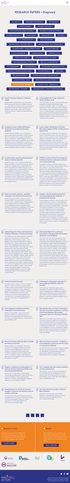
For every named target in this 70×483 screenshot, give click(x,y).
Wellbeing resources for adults (24, 62)
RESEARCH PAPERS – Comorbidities (47, 84)
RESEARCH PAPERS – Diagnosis (22, 84)
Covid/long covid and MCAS (34, 22)
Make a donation (51, 445)
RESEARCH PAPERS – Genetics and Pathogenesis (48, 89)
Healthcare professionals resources (22, 31)
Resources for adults (14, 35)
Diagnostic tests (54, 53)
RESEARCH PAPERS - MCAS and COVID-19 (20, 44)
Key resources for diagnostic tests (53, 66)
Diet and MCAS (53, 22)
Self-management (12, 66)
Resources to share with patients (50, 31)
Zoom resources (47, 35)
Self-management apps (26, 39)
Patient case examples (22, 57)
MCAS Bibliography (44, 71)
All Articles (16, 22)
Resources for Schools (45, 26)
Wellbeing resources (20, 75)
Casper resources (30, 66)
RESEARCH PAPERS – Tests (22, 80)
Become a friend (9, 443)
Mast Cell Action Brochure (49, 62)
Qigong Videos (31, 35)
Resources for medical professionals (20, 71)
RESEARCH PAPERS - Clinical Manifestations (26, 48)
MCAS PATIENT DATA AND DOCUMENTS (46, 80)
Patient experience (25, 26)
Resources (61, 35)
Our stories (59, 71)
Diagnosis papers (37, 53)
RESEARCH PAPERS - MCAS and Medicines (50, 44)
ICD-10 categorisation (19, 53)
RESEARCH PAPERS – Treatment (18, 89)
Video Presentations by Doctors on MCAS (45, 75)
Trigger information (46, 39)
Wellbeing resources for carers (46, 57)
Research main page (52, 48)
